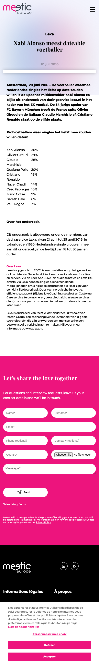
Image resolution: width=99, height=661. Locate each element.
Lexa (49, 34)
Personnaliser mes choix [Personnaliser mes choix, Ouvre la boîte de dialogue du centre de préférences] (50, 636)
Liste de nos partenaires (23, 628)
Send (23, 492)
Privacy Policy (43, 522)
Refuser (49, 647)
